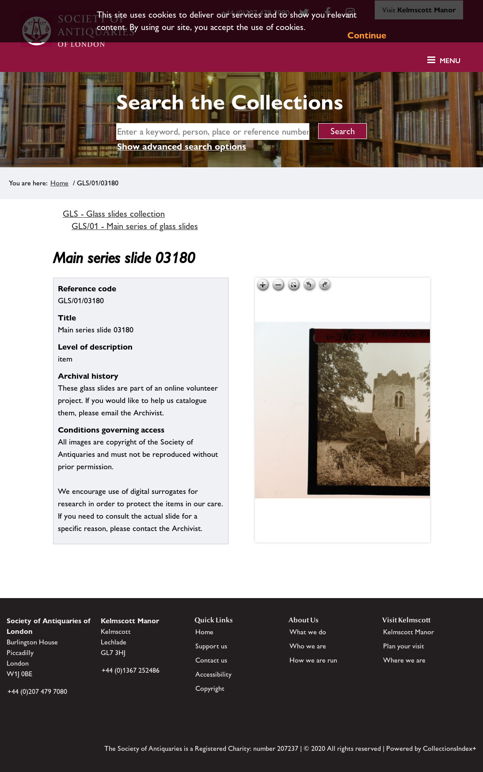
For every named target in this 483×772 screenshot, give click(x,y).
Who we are (307, 646)
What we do (307, 632)
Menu (450, 60)
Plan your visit (403, 646)
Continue (366, 35)
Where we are (404, 660)
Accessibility (213, 674)
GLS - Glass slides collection (114, 213)
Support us (211, 646)
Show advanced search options (181, 146)
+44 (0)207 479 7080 (37, 691)
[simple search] (212, 131)
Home (59, 183)
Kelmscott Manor (408, 632)
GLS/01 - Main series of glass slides (135, 226)
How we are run (313, 660)
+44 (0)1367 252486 (131, 670)
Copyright (209, 688)
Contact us (211, 660)
